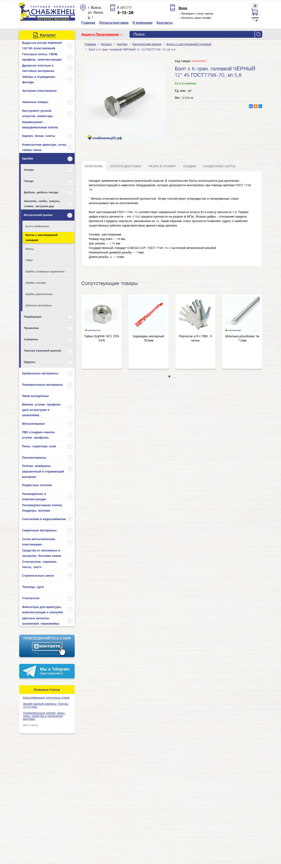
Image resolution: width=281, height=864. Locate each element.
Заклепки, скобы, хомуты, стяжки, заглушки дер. (42, 203)
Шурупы (29, 362)
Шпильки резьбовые (39, 305)
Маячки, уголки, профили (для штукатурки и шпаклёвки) (41, 410)
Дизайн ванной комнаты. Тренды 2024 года (45, 705)
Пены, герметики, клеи (39, 446)
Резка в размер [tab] (162, 166)
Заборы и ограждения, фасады (39, 79)
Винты (30, 248)
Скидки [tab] (189, 166)
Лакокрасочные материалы (42, 384)
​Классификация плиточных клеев (46, 697)
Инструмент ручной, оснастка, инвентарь (37, 113)
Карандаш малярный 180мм (148, 338)
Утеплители (30, 598)
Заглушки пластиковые (39, 90)
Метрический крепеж (38, 215)
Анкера (29, 169)
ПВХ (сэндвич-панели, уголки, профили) (39, 434)
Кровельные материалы (40, 373)
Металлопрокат (33, 423)
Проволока (31, 328)
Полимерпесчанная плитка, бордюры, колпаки (42, 507)
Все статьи (30, 725)
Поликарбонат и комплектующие (34, 496)
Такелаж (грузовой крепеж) (42, 350)
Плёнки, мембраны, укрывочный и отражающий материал (43, 471)
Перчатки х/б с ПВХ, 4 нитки (195, 338)
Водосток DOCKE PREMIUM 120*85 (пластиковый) (42, 45)
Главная (90, 44)
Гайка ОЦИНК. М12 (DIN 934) (101, 338)
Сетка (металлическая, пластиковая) (39, 541)
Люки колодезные (35, 396)
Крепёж (27, 158)
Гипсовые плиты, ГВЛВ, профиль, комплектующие (42, 56)
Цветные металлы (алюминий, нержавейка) (40, 620)
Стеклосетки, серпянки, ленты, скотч (40, 564)
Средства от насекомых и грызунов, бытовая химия (41, 552)
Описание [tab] (94, 166)
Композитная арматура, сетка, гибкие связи (44, 147)
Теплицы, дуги (33, 587)
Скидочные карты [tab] (219, 166)
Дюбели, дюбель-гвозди (41, 192)
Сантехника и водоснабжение (44, 519)
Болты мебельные (37, 226)
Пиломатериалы (34, 457)
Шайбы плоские (36, 282)
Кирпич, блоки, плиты (38, 136)
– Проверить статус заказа (196, 13)
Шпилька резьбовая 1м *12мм (242, 338)
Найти (258, 34)
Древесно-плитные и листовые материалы (38, 68)
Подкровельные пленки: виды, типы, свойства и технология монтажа (44, 716)
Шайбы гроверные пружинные (45, 271)
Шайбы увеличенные (39, 294)
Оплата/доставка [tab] (125, 166)
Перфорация (32, 316)
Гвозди (28, 181)
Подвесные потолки (37, 485)
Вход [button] (183, 8)
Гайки (29, 260)
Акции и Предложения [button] (100, 34)
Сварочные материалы (39, 530)
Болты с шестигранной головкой (42, 237)
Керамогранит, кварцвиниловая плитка (40, 124)
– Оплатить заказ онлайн (195, 17)
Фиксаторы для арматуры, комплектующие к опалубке (42, 609)
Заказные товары (35, 102)
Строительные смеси (38, 575)
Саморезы (31, 339)
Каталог (106, 44)
